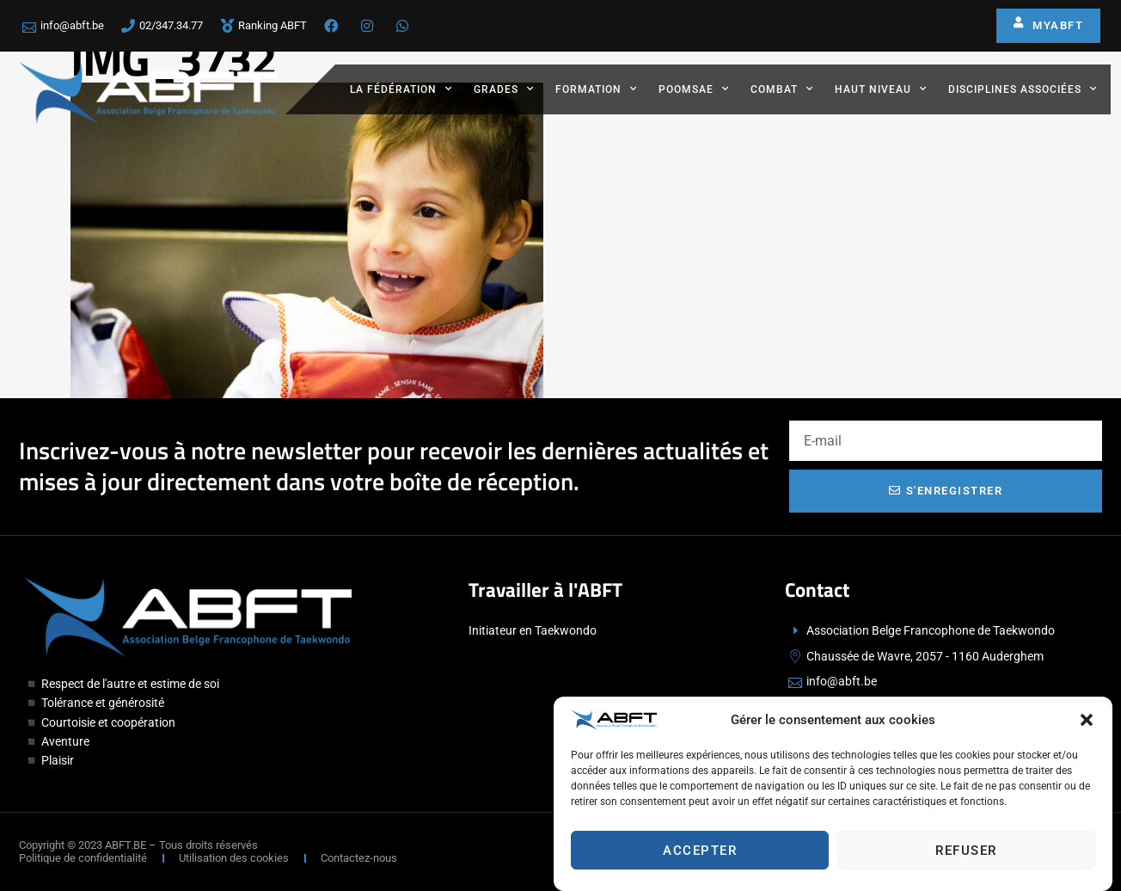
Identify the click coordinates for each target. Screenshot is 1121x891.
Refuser (966, 855)
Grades (504, 89)
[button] (1086, 724)
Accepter (700, 855)
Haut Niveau (881, 89)
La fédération (401, 89)
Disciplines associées (1022, 89)
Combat (781, 89)
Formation (596, 89)
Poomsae (694, 89)
